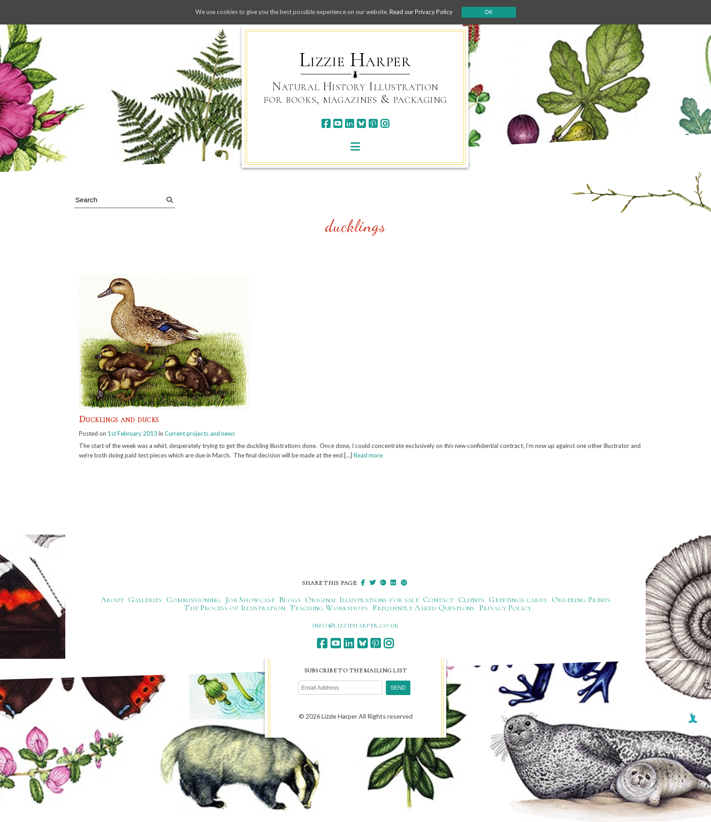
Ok (497, 12)
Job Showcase (249, 601)
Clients (471, 601)
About (112, 601)
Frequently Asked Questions (423, 609)
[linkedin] (349, 123)
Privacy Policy (505, 609)
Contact (438, 601)
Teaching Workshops (329, 609)
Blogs (290, 601)
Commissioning (193, 601)
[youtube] (337, 123)
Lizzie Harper (355, 60)
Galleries (145, 601)
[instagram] (384, 123)
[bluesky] (361, 123)
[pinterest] (373, 123)
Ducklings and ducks (119, 419)
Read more (427, 456)
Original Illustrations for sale (362, 601)
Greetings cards (518, 601)
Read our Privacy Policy (428, 12)
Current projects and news (207, 434)
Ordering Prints (581, 601)
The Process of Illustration (234, 609)
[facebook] (325, 123)
